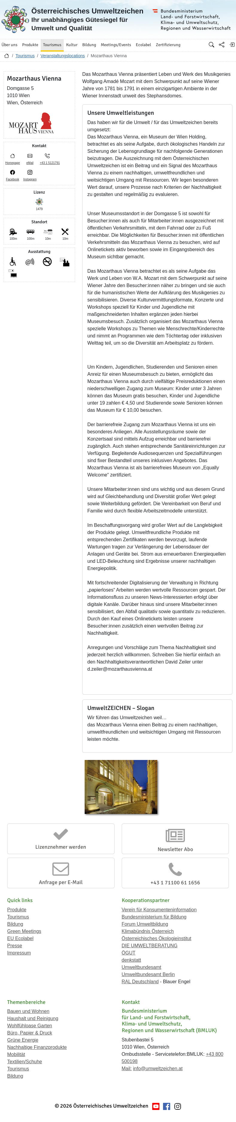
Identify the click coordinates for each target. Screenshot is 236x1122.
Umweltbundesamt (142, 967)
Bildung (15, 924)
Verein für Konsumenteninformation (159, 909)
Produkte (16, 909)
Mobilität (16, 1054)
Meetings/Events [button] (116, 44)
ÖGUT (128, 952)
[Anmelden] (232, 44)
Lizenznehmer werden (60, 847)
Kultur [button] (71, 44)
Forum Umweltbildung (145, 924)
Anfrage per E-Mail (61, 882)
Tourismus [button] (52, 44)
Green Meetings (24, 931)
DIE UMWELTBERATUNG (150, 945)
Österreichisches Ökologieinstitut (156, 938)
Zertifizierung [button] (168, 44)
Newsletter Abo (175, 849)
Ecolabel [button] (143, 44)
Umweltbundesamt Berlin (148, 974)
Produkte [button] (30, 44)
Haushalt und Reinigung (32, 1018)
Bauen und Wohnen (28, 1011)
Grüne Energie (22, 1040)
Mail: (127, 1068)
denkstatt (131, 960)
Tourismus (25, 55)
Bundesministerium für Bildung (154, 916)
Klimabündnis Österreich (148, 931)
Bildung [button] (89, 44)
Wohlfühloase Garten (29, 1025)
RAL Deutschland (140, 981)
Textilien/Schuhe (24, 1061)
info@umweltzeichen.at (158, 1068)
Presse (14, 945)
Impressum (19, 952)
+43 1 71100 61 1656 (175, 882)
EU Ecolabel (20, 938)
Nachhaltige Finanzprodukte (37, 1047)
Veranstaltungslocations (63, 55)
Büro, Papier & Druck (29, 1032)
